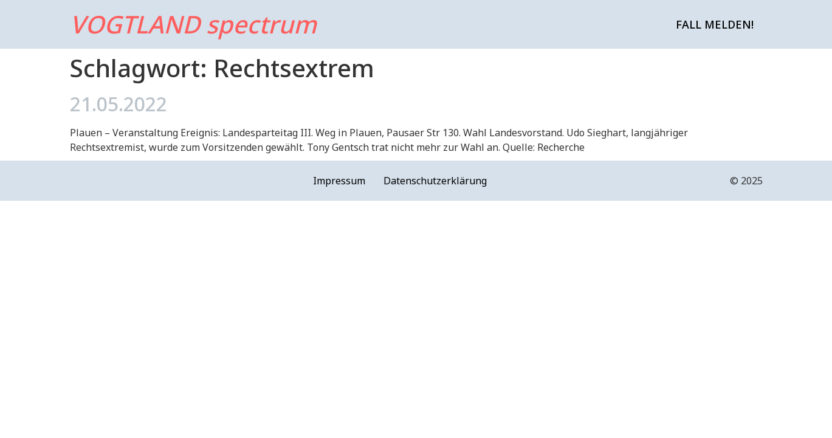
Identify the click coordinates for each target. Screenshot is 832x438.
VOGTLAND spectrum (193, 24)
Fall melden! (715, 24)
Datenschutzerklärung (435, 180)
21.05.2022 (118, 104)
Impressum (339, 180)
